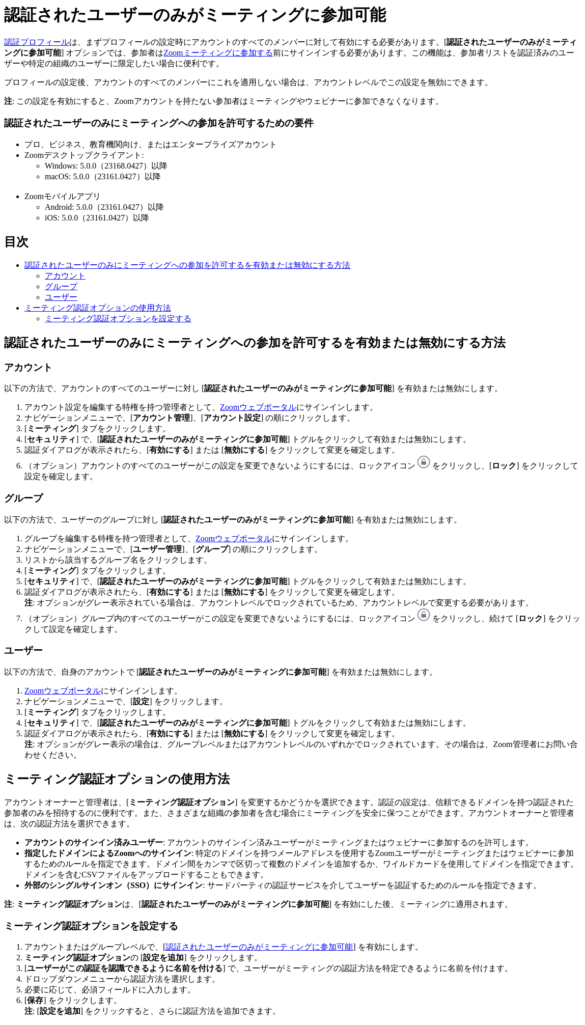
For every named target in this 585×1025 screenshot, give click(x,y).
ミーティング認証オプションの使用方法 (97, 307)
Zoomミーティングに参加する (217, 52)
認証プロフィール (36, 42)
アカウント (65, 275)
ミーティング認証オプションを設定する (118, 318)
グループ (61, 286)
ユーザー (61, 297)
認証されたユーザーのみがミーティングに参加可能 (259, 947)
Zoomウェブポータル (258, 407)
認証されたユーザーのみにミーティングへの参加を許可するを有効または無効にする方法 (187, 265)
